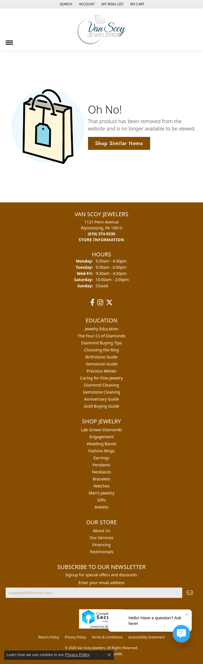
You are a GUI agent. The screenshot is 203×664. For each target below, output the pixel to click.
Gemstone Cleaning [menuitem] (101, 392)
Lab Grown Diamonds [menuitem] (101, 429)
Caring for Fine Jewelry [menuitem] (101, 378)
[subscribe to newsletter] (189, 593)
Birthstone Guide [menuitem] (101, 357)
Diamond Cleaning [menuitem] (101, 385)
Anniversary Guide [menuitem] (101, 399)
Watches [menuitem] (101, 486)
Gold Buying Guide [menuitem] (101, 406)
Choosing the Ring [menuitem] (101, 350)
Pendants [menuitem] (101, 464)
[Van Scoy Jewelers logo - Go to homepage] (101, 29)
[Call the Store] (101, 233)
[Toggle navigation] (9, 40)
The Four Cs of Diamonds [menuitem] (101, 335)
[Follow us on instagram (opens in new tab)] (100, 302)
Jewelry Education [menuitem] (101, 328)
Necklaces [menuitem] (101, 472)
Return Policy (48, 637)
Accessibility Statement (146, 637)
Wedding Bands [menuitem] (101, 443)
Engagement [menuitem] (101, 436)
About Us (101, 530)
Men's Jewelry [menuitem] (101, 493)
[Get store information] (101, 239)
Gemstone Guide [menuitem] (101, 364)
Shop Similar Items (119, 143)
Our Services (102, 537)
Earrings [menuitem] (101, 457)
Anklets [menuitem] (101, 507)
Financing (101, 544)
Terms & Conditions (107, 637)
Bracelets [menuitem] (101, 479)
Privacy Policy (75, 637)
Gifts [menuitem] (101, 500)
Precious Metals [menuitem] (101, 371)
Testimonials (101, 551)
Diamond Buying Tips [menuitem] (101, 342)
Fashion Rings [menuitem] (101, 450)
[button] (65, 4)
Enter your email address (101, 582)
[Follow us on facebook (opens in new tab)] (92, 302)
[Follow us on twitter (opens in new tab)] (109, 302)
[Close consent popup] (109, 655)
